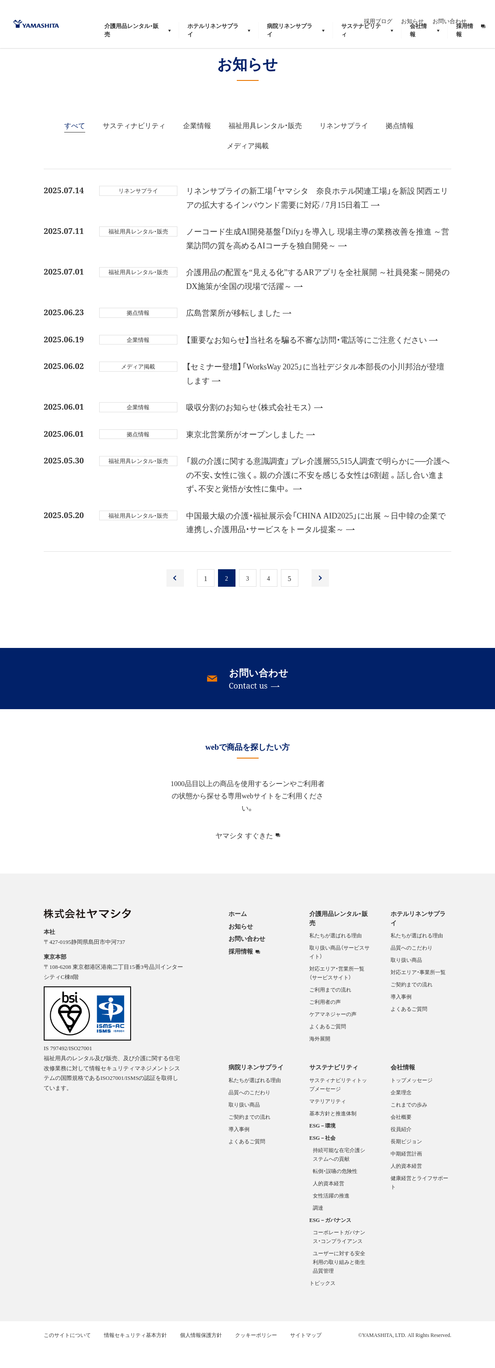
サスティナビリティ (134, 145)
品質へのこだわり (412, 968)
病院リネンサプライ (256, 1087)
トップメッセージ (412, 1100)
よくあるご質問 (327, 1047)
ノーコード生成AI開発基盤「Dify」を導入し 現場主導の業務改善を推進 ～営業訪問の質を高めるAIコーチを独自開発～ (317, 259)
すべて (74, 145)
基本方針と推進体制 (333, 1134)
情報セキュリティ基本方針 (135, 1355)
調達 (318, 1228)
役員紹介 (401, 1149)
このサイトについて (67, 1355)
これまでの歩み (409, 1125)
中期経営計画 (406, 1174)
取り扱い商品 (406, 980)
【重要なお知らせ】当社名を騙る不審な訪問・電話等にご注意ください (312, 360)
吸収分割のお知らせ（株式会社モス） (254, 427)
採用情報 (240, 972)
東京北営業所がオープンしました (250, 454)
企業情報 (197, 145)
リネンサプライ (343, 145)
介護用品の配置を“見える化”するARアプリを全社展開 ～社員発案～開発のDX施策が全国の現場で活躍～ (318, 299)
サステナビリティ (333, 1087)
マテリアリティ (327, 1121)
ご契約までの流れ (412, 1005)
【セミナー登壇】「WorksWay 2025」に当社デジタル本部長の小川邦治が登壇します (315, 394)
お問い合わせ (468, 12)
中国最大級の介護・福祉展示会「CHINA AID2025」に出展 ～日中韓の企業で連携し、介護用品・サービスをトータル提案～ (316, 543)
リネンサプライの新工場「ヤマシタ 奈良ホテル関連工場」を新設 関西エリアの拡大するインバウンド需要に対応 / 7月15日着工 (317, 218)
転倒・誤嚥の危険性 (335, 1191)
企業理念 (401, 1113)
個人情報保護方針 (201, 1355)
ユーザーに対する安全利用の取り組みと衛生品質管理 (339, 1282)
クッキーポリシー (256, 1355)
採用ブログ (397, 12)
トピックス (322, 1303)
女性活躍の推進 (331, 1216)
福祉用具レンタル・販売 (265, 145)
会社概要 (401, 1137)
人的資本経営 (328, 1204)
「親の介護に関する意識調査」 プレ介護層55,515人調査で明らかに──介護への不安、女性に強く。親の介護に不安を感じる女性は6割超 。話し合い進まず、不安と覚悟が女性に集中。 (318, 495)
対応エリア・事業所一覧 (418, 992)
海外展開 (319, 1059)
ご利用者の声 (325, 1022)
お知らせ (431, 12)
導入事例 (401, 1017)
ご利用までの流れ (330, 1010)
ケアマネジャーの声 (333, 1034)
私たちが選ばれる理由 (335, 956)
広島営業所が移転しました (238, 333)
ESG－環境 (322, 1146)
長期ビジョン (406, 1162)
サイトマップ (306, 1355)
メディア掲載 (248, 165)
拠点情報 (400, 145)
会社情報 (403, 1087)
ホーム (237, 933)
